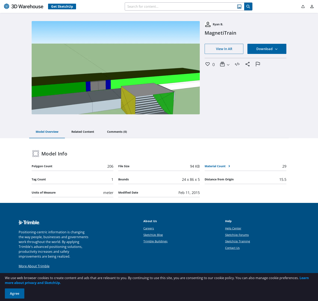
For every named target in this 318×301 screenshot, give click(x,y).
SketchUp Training (237, 241)
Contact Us (232, 248)
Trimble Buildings (155, 241)
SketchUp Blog (153, 235)
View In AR (224, 49)
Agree (14, 293)
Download (267, 49)
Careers (148, 228)
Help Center (233, 228)
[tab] (47, 132)
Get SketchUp (62, 6)
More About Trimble (34, 266)
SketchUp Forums (237, 235)
